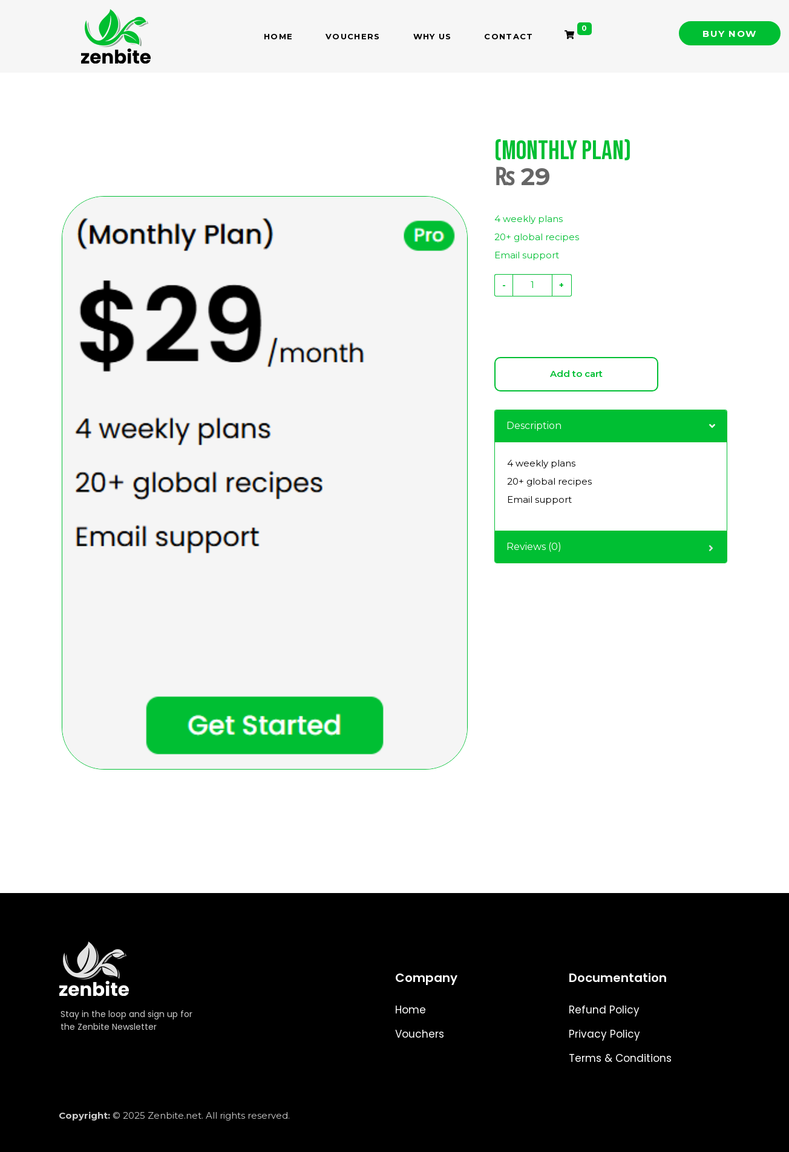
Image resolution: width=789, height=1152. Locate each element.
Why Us (432, 36)
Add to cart (576, 373)
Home (278, 36)
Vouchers (353, 36)
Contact (508, 36)
